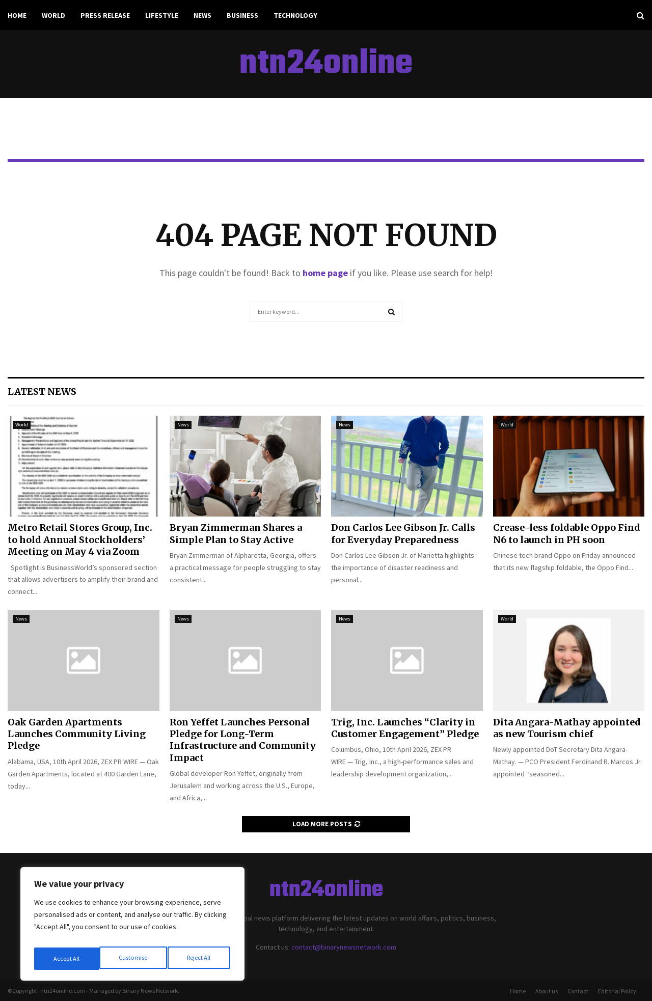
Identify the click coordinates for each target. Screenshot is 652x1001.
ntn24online (326, 64)
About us (546, 991)
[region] (132, 927)
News (202, 15)
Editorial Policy (617, 991)
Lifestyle (161, 15)
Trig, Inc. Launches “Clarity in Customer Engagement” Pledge (405, 728)
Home (17, 15)
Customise (66, 958)
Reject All (133, 958)
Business (242, 15)
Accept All (199, 958)
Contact (577, 991)
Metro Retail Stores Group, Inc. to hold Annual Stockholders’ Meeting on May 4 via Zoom (80, 539)
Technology (295, 15)
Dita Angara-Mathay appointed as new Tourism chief (567, 728)
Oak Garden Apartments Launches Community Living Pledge (77, 734)
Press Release (105, 15)
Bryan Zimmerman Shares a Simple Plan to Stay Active (236, 533)
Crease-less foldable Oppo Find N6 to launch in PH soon (566, 533)
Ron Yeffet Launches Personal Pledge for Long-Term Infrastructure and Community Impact (243, 740)
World (53, 15)
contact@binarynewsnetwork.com (343, 947)
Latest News (42, 391)
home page (325, 273)
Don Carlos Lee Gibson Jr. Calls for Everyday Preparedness (403, 533)
